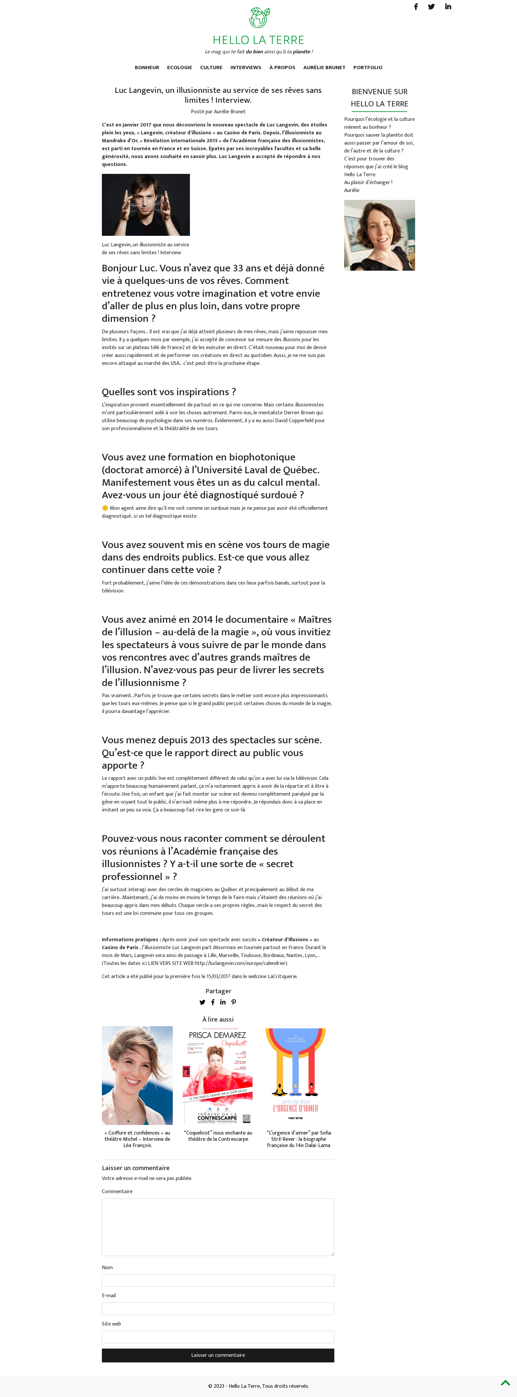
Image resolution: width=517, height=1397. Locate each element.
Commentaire (117, 1192)
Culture (211, 67)
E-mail (109, 1296)
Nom (107, 1268)
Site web (111, 1324)
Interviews (245, 67)
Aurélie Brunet (324, 67)
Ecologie (179, 67)
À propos (282, 67)
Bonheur (147, 67)
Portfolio (367, 67)
